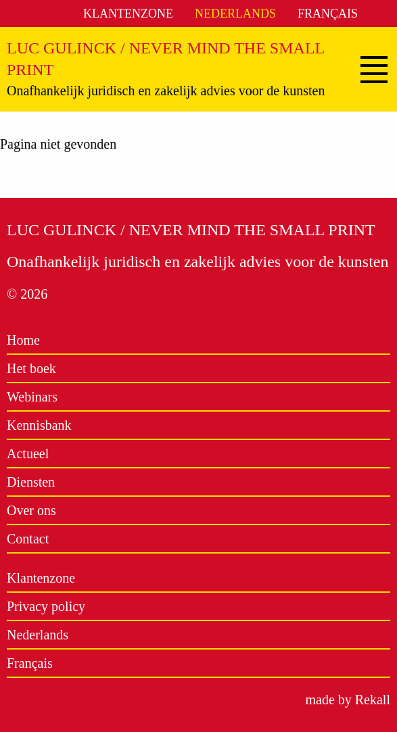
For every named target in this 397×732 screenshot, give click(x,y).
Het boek (31, 368)
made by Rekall (347, 699)
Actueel (28, 453)
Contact (28, 538)
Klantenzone (128, 13)
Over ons (31, 510)
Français (328, 13)
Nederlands (235, 13)
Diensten (31, 481)
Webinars (32, 396)
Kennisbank (39, 425)
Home (23, 340)
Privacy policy (46, 606)
